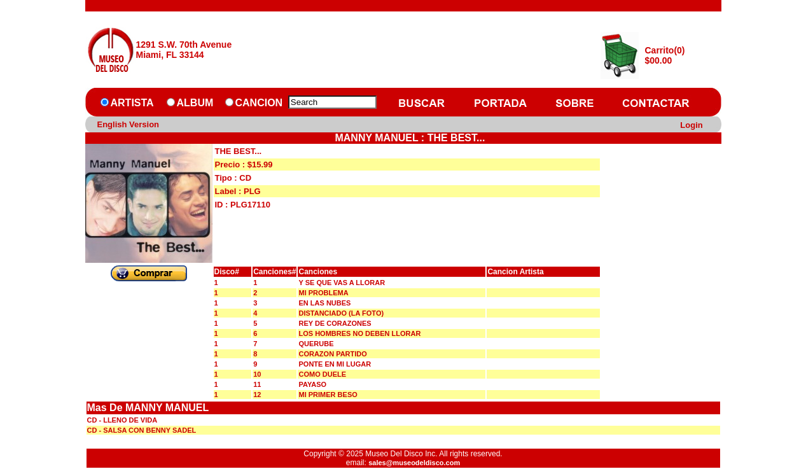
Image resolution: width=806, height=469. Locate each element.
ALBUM (195, 102)
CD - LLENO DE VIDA (122, 420)
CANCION (259, 102)
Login (691, 125)
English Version (128, 124)
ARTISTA (132, 102)
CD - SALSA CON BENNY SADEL (142, 430)
